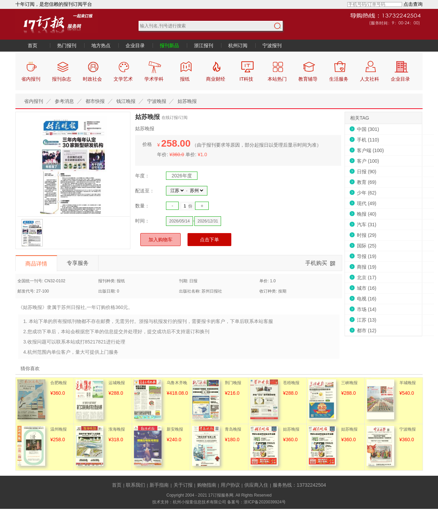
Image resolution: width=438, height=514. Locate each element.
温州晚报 (58, 429)
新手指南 (159, 485)
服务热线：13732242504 (299, 485)
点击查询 (413, 4)
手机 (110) (368, 140)
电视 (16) (366, 298)
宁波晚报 (156, 101)
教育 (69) (366, 182)
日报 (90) (366, 171)
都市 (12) (366, 330)
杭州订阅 (237, 45)
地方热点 (101, 45)
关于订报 (183, 485)
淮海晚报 (116, 429)
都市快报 (95, 101)
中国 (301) (368, 129)
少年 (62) (366, 192)
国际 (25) (366, 245)
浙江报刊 (203, 45)
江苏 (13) (366, 320)
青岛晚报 (233, 429)
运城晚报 (116, 382)
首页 (32, 45)
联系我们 (135, 485)
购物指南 (206, 485)
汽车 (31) (366, 224)
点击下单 (209, 239)
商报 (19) (366, 267)
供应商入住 (256, 485)
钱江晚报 (126, 101)
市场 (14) (366, 309)
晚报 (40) (366, 214)
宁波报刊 (272, 45)
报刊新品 (169, 45)
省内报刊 (33, 101)
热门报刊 (66, 45)
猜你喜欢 (30, 368)
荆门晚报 (233, 382)
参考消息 (64, 101)
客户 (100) (368, 161)
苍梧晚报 (291, 382)
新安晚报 (175, 429)
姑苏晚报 (187, 101)
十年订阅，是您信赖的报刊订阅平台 (53, 4)
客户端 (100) (370, 150)
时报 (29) (366, 235)
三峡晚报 (349, 382)
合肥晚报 (58, 382)
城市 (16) (366, 288)
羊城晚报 (407, 382)
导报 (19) (366, 256)
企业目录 (135, 45)
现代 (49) (366, 203)
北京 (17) (366, 277)
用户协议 (230, 485)
